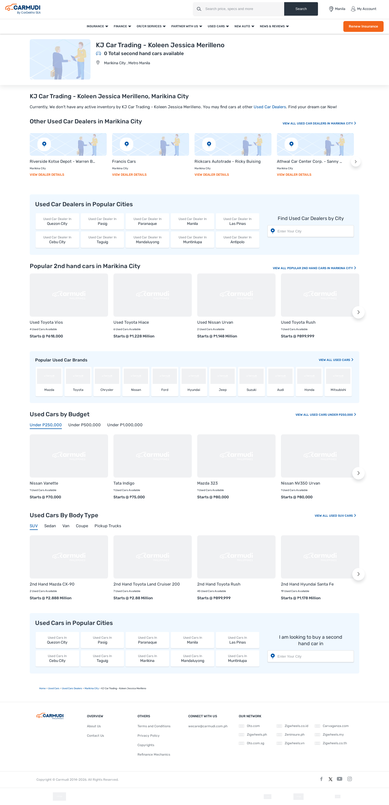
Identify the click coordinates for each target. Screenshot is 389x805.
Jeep (223, 390)
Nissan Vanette (44, 483)
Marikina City (92, 688)
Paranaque (147, 221)
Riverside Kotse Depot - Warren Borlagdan (63, 161)
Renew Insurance (363, 26)
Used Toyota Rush (298, 322)
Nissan (136, 390)
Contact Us (95, 736)
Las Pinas (237, 221)
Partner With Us (184, 26)
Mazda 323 (207, 483)
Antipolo (237, 239)
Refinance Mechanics (154, 754)
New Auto (242, 26)
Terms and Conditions (154, 726)
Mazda (49, 390)
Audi (280, 390)
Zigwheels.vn (290, 743)
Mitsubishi (338, 390)
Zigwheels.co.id (292, 726)
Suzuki (251, 390)
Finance (120, 26)
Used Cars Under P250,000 (333, 415)
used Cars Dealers (72, 688)
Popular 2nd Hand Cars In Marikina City (322, 268)
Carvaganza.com (332, 726)
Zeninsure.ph (290, 734)
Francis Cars (124, 161)
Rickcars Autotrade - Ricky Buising (227, 161)
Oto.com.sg (251, 743)
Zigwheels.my (329, 734)
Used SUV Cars (343, 516)
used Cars (343, 360)
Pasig (102, 221)
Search (301, 9)
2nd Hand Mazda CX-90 (52, 584)
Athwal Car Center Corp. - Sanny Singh (310, 161)
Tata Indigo (124, 483)
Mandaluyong (147, 239)
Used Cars (216, 26)
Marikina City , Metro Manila (127, 63)
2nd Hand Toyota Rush (218, 584)
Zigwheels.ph (253, 734)
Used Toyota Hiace (131, 322)
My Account (363, 9)
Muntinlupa (192, 239)
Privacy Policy (149, 736)
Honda (309, 390)
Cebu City (57, 239)
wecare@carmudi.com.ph (207, 726)
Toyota (78, 390)
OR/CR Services (149, 26)
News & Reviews (272, 26)
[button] (356, 162)
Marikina (147, 658)
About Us (94, 726)
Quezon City (57, 221)
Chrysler (106, 390)
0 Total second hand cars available (144, 53)
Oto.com (249, 726)
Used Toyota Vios (46, 322)
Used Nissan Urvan (215, 322)
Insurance (95, 26)
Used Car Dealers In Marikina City (327, 123)
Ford (164, 390)
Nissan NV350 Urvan (300, 483)
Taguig (102, 239)
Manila (192, 221)
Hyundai (193, 390)
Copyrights (146, 745)
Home (42, 688)
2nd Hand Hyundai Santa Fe (307, 584)
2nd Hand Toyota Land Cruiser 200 (146, 584)
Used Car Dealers (270, 106)
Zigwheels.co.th (331, 743)
